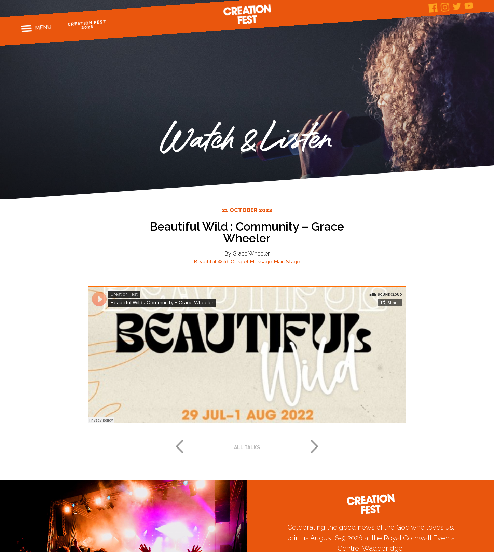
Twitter (457, 6)
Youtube (469, 5)
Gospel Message (251, 262)
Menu (43, 27)
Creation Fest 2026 (87, 24)
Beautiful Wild (211, 262)
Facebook (433, 8)
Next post (314, 446)
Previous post (179, 446)
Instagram (445, 7)
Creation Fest (247, 14)
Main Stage (287, 262)
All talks (247, 447)
